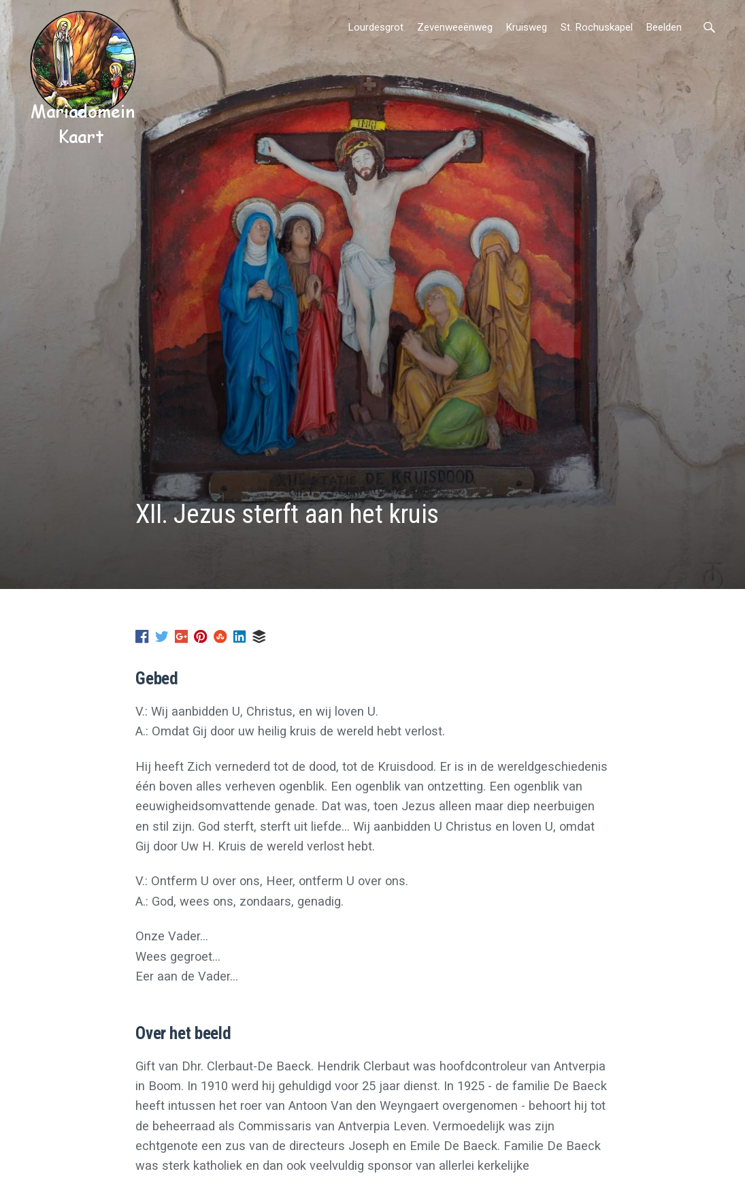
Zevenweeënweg (455, 27)
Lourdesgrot (375, 27)
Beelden (664, 27)
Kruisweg (526, 27)
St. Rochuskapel (597, 27)
